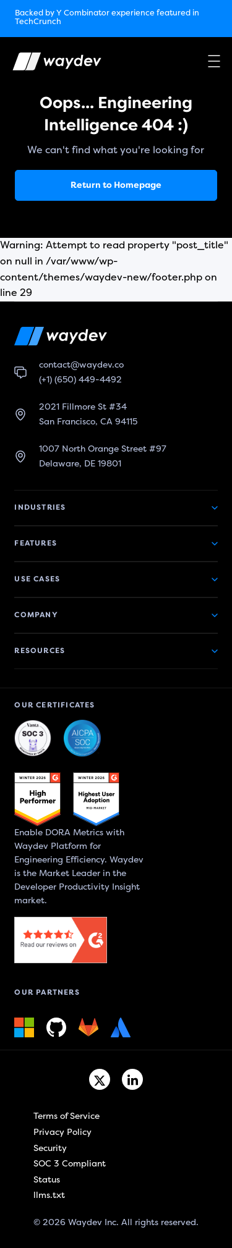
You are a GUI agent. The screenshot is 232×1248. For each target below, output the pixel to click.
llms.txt (49, 1195)
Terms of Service (66, 1116)
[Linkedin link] (132, 1079)
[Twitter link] (99, 1079)
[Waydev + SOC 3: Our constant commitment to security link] (82, 739)
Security (50, 1148)
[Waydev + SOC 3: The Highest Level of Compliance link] (32, 739)
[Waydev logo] (49, 63)
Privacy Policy (62, 1132)
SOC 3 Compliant (69, 1163)
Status (46, 1179)
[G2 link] (37, 798)
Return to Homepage (116, 185)
